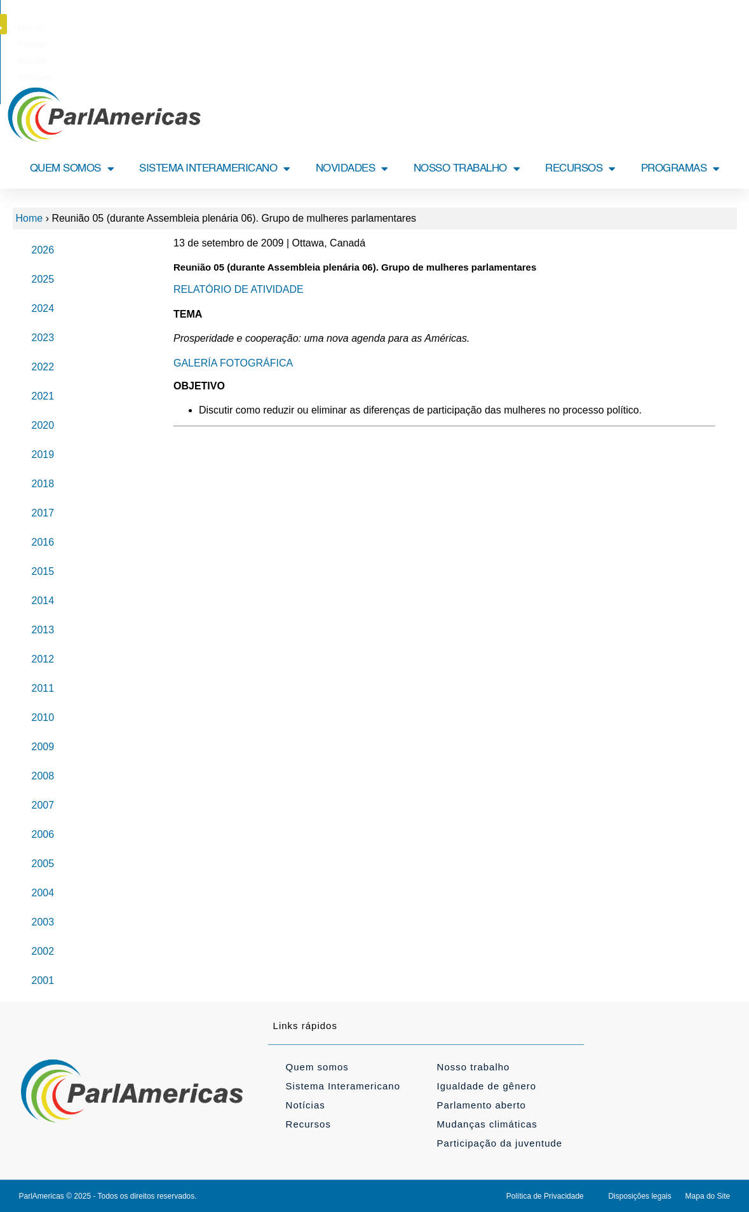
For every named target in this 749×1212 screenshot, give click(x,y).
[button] (730, 24)
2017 (43, 513)
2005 (43, 863)
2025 (43, 279)
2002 (43, 951)
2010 (43, 717)
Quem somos (317, 1066)
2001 (43, 980)
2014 (43, 600)
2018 (43, 483)
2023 (43, 337)
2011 (43, 688)
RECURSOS (580, 168)
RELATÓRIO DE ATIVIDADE (238, 289)
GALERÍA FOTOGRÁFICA (233, 363)
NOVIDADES (352, 168)
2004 (43, 892)
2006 (43, 834)
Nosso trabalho (473, 1066)
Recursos (308, 1124)
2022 (43, 366)
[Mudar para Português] (440, 28)
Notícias (305, 1105)
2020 (43, 425)
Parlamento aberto (481, 1105)
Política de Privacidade (545, 1196)
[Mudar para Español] (397, 28)
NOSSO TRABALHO (467, 168)
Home (29, 218)
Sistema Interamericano (343, 1086)
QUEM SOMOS (72, 168)
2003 (43, 922)
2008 (43, 776)
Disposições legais (639, 1196)
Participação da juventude (500, 1143)
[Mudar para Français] (356, 28)
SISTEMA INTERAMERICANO (214, 168)
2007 (43, 805)
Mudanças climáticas (487, 1124)
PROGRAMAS (680, 168)
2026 (43, 250)
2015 (43, 571)
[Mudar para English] (316, 28)
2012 (43, 659)
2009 (43, 746)
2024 (43, 308)
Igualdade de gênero (487, 1086)
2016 (43, 542)
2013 (43, 629)
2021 (43, 396)
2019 (43, 454)
